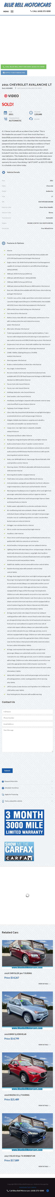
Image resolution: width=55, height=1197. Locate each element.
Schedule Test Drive (10, 788)
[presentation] (21, 761)
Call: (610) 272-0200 (40, 11)
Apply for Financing (14, 73)
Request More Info (10, 781)
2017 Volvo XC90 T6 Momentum (19, 1156)
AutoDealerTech (25, 1187)
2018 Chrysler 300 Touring (18, 973)
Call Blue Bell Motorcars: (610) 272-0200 (23, 67)
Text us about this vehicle (12, 801)
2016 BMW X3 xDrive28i (15, 1034)
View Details (44, 984)
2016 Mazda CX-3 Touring (16, 1095)
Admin (34, 1187)
